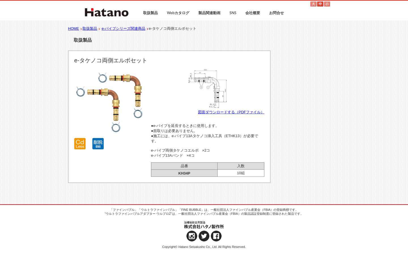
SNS (233, 12)
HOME (73, 28)
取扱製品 (150, 12)
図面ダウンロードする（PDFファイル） (231, 112)
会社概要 (252, 12)
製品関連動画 (209, 12)
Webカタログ (178, 12)
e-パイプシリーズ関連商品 (124, 28)
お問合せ (276, 12)
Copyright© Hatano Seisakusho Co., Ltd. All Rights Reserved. (204, 246)
